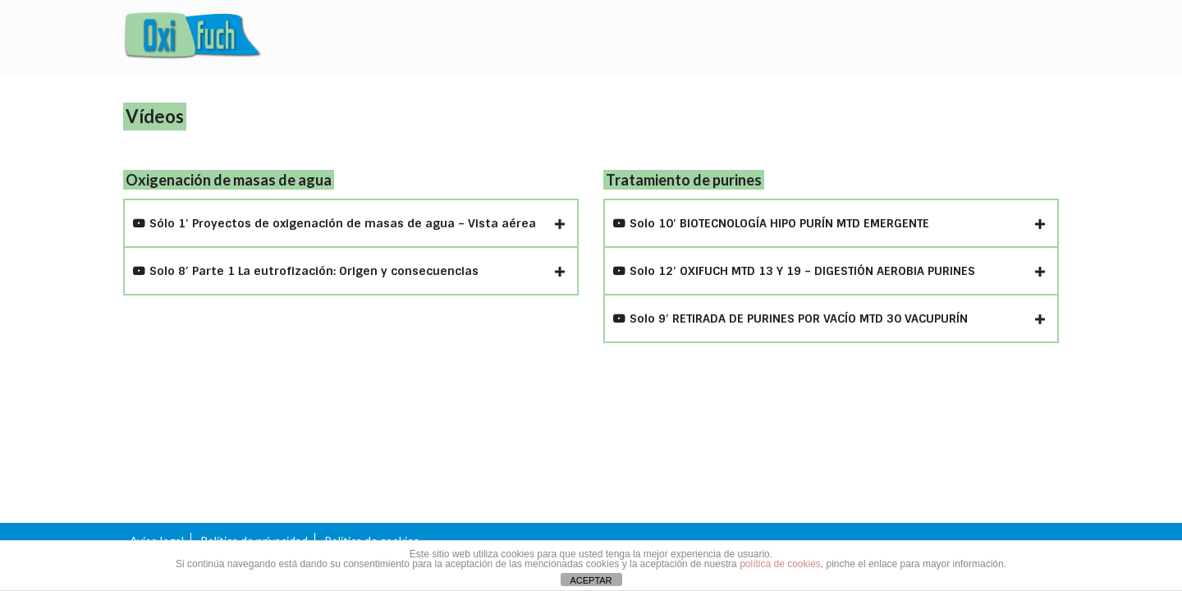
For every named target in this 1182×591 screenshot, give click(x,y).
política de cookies (780, 564)
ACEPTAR (591, 580)
